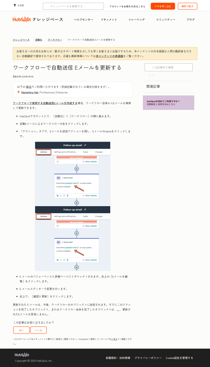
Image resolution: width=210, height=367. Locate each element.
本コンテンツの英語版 (109, 56)
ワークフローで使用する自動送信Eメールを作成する (45, 103)
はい (21, 330)
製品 (28, 87)
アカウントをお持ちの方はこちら (127, 6)
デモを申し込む (163, 6)
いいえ (38, 330)
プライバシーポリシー (148, 358)
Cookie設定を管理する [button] (179, 358)
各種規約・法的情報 (118, 358)
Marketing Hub (30, 92)
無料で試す (188, 6)
